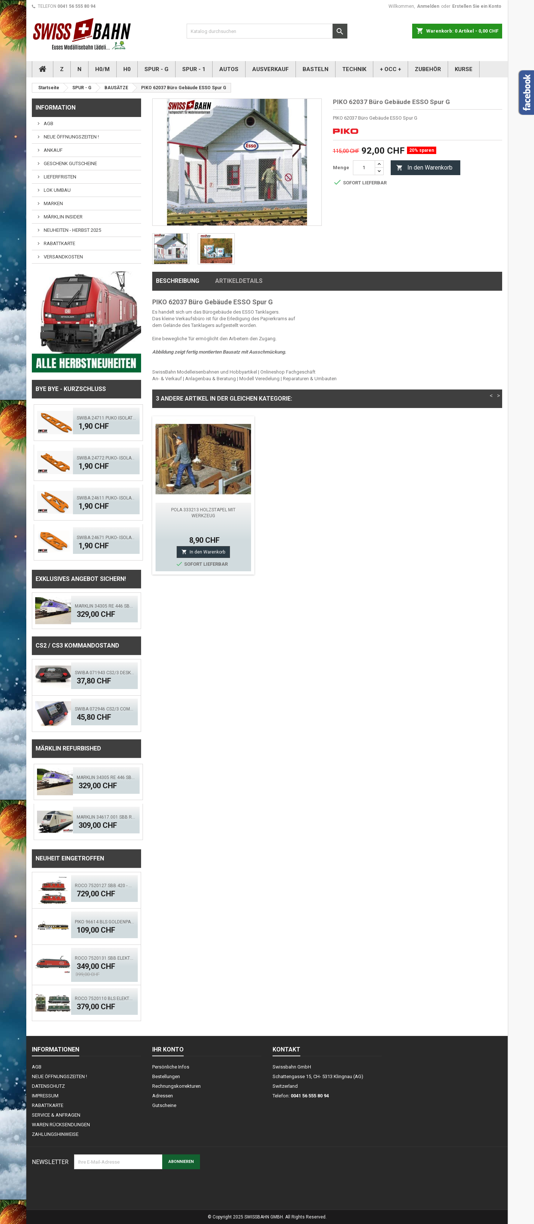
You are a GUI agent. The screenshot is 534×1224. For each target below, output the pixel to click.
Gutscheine (164, 1105)
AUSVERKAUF (270, 69)
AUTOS (228, 69)
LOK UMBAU (57, 190)
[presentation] (130, 1187)
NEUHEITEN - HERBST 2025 (72, 230)
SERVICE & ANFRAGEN (56, 1115)
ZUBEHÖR (428, 69)
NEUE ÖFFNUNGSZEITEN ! (71, 137)
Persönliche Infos (170, 1067)
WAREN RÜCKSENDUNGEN (61, 1124)
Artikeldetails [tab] (239, 280)
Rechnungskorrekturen (176, 1086)
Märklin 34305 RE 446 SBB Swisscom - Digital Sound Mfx (104, 606)
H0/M (102, 69)
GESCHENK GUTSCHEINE (70, 163)
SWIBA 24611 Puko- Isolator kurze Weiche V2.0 (106, 498)
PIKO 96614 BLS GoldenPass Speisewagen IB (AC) (104, 922)
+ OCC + (390, 69)
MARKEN (53, 203)
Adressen (162, 1095)
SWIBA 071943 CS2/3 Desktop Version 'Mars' (104, 672)
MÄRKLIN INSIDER (63, 217)
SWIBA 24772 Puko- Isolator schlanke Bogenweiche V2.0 (106, 458)
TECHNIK (354, 69)
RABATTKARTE (59, 243)
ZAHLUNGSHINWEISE (55, 1134)
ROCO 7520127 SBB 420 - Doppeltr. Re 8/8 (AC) (104, 885)
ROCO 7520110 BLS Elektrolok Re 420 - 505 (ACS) (104, 998)
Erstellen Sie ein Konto (476, 6)
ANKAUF (53, 150)
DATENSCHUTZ (48, 1086)
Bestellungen (166, 1076)
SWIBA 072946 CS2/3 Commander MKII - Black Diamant (104, 709)
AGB (48, 123)
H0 (127, 69)
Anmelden (428, 6)
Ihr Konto (168, 1049)
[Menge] (364, 167)
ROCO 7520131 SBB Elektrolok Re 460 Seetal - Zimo (104, 958)
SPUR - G (156, 69)
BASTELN (315, 69)
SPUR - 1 (194, 69)
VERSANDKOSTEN (63, 257)
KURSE (464, 69)
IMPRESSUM (45, 1095)
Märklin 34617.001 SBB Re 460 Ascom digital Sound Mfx (106, 817)
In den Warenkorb (424, 168)
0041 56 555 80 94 (76, 6)
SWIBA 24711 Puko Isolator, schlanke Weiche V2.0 (106, 418)
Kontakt (286, 1049)
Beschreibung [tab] (177, 280)
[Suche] (267, 31)
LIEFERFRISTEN (59, 177)
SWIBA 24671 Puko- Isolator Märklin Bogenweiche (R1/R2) (106, 537)
